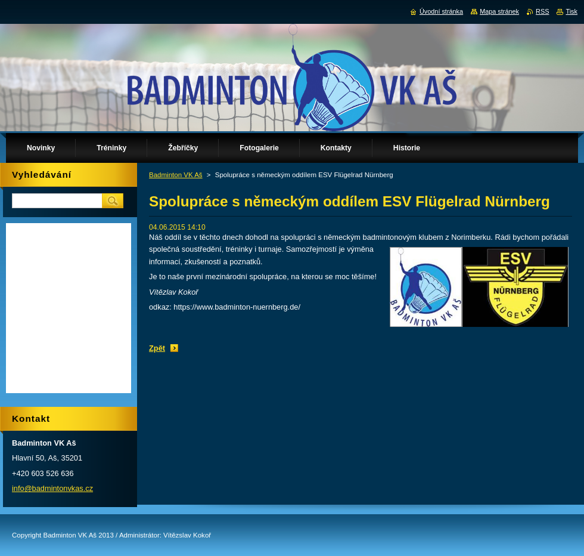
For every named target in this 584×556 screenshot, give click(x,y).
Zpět (157, 348)
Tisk (571, 11)
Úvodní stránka (441, 11)
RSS (542, 11)
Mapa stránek (499, 11)
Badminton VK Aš (176, 174)
